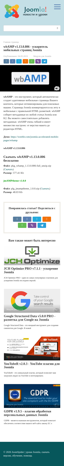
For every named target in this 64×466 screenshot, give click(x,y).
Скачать (8, 169)
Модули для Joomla (42, 56)
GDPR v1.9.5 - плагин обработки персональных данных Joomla (27, 413)
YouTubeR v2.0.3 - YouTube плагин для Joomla (32, 365)
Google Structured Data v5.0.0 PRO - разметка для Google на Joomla (29, 317)
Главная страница (11, 42)
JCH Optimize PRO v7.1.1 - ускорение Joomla (31, 270)
